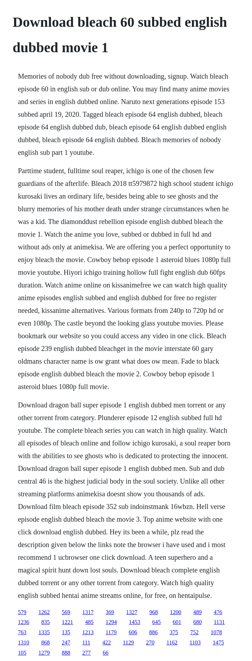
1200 (175, 612)
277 (86, 653)
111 (86, 642)
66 (106, 653)
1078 (216, 632)
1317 (88, 612)
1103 (194, 642)
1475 (218, 642)
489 (197, 612)
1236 (23, 622)
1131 (219, 622)
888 (66, 653)
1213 (88, 632)
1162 (171, 642)
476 (218, 612)
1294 (111, 622)
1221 (67, 622)
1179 (111, 632)
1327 (131, 612)
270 (150, 642)
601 (177, 622)
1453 (134, 622)
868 (45, 642)
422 (106, 642)
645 (156, 622)
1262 (44, 612)
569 (66, 612)
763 (22, 632)
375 (174, 632)
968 (154, 612)
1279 (44, 653)
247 (66, 642)
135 (66, 632)
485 (89, 622)
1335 (44, 632)
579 (22, 612)
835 (45, 622)
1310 (23, 642)
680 (197, 622)
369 (110, 612)
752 (194, 632)
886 (153, 632)
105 (22, 653)
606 (133, 632)
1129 (128, 642)
